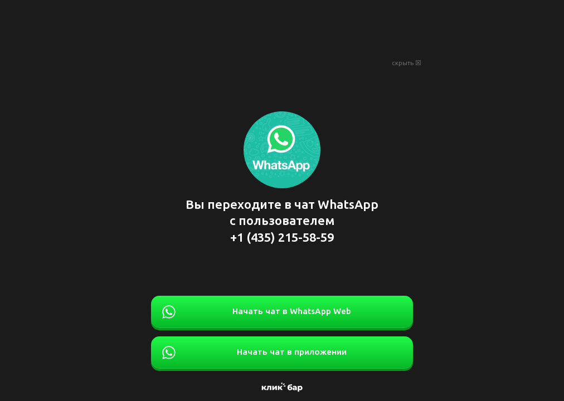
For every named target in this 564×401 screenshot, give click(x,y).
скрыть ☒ (406, 63)
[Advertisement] (282, 28)
